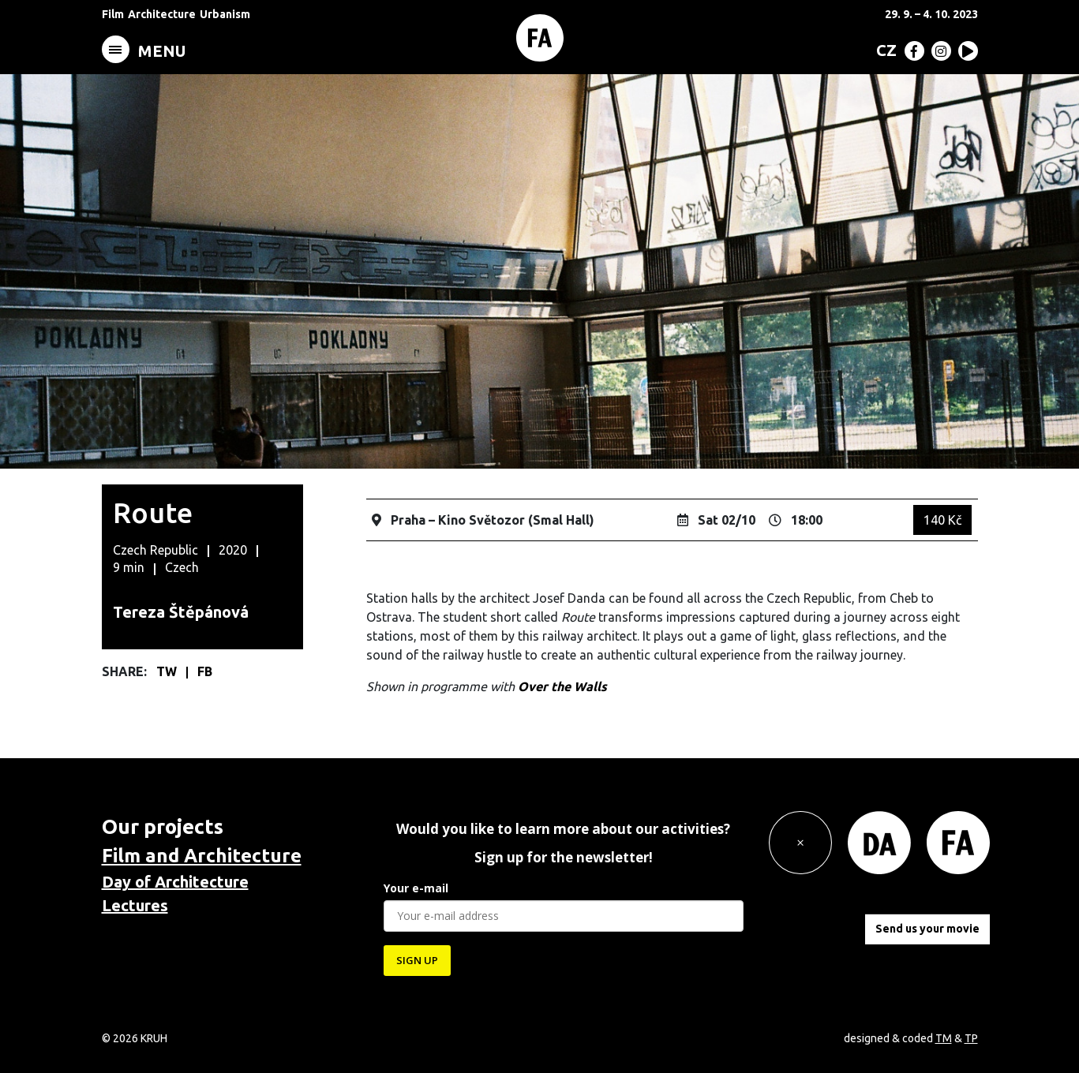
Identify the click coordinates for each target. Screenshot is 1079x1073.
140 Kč (942, 520)
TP (971, 1038)
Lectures (135, 905)
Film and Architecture (202, 855)
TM (943, 1038)
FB (204, 671)
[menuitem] (883, 49)
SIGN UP (417, 960)
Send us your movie (927, 928)
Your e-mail (416, 887)
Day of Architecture (175, 882)
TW (168, 671)
